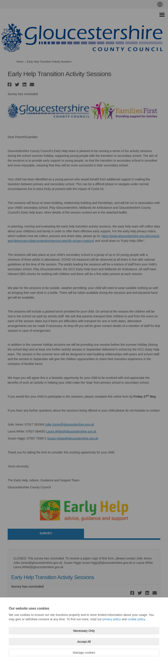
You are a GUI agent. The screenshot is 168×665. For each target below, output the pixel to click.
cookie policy (136, 619)
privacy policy (112, 619)
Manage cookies (84, 652)
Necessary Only (84, 631)
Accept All (84, 641)
